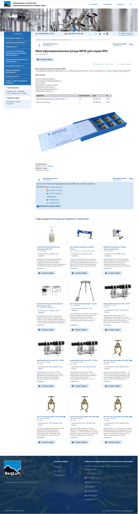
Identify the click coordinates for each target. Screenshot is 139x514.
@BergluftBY (51, 197)
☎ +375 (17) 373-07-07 (54, 193)
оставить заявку (46, 59)
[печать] (110, 64)
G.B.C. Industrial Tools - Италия (16, 93)
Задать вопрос (126, 33)
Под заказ (9, 104)
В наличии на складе (12, 102)
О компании (107, 4)
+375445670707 (53, 200)
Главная (38, 39)
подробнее (40, 268)
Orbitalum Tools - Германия (14, 91)
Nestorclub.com (129, 511)
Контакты (120, 4)
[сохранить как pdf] (125, 64)
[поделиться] (98, 64)
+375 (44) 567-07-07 (45, 34)
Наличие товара (13, 98)
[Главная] (7, 4)
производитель (13, 88)
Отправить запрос (60, 475)
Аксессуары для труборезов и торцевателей (56, 39)
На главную (93, 4)
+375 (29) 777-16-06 (74, 34)
